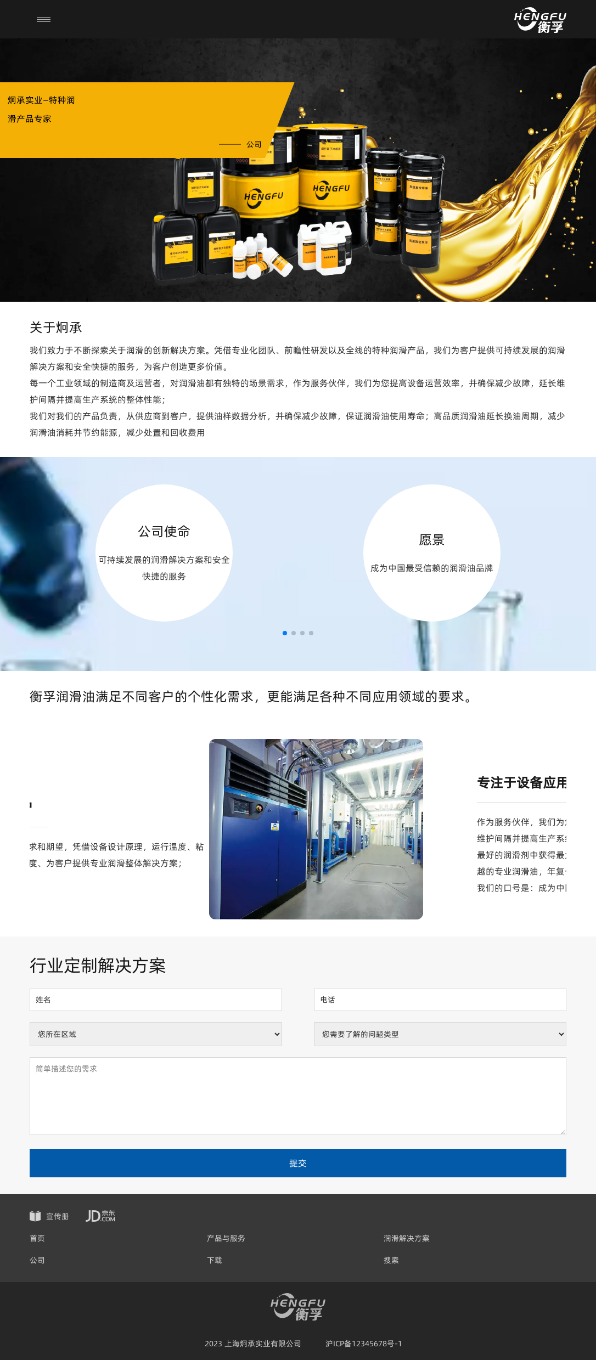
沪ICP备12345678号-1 (363, 1343)
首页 (37, 1238)
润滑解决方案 (407, 1238)
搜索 (391, 1260)
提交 (298, 1163)
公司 (37, 1260)
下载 (214, 1260)
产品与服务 (226, 1238)
